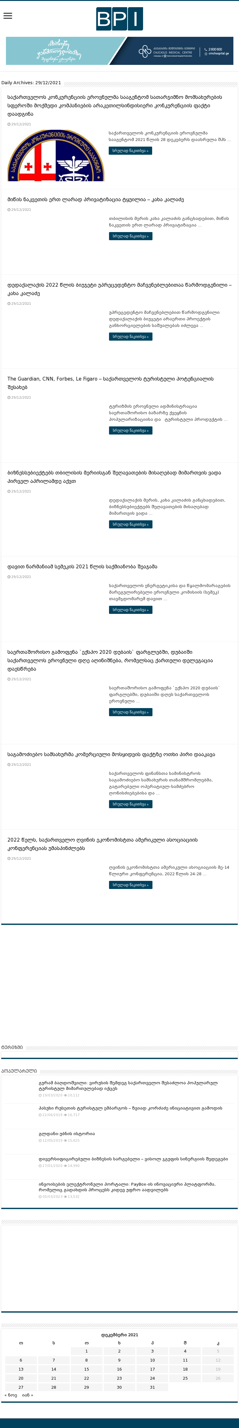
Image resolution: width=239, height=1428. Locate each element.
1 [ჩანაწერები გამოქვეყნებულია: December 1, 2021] (86, 1351)
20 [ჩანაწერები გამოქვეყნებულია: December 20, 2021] (20, 1378)
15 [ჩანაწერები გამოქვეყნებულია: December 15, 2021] (86, 1369)
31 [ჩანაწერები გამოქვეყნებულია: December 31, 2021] (152, 1387)
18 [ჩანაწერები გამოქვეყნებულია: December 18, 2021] (185, 1369)
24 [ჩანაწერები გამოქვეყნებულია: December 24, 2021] (152, 1378)
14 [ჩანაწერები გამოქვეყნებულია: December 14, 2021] (53, 1369)
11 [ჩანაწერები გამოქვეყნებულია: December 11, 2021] (185, 1360)
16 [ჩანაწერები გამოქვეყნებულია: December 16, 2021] (119, 1369)
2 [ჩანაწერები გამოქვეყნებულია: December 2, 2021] (119, 1351)
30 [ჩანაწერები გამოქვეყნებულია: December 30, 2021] (119, 1387)
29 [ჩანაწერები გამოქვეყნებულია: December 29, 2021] (86, 1387)
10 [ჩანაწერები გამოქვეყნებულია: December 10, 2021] (152, 1360)
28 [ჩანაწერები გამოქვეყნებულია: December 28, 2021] (53, 1387)
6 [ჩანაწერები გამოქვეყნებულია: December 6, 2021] (21, 1360)
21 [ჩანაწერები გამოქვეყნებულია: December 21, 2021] (53, 1378)
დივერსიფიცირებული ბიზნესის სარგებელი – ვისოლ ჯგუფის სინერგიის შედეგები (133, 1158)
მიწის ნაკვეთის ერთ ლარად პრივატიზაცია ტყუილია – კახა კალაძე (95, 199)
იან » (27, 1395)
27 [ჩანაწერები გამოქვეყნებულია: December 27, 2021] (20, 1387)
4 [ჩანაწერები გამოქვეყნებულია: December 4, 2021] (185, 1351)
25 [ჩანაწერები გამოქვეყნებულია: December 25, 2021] (185, 1378)
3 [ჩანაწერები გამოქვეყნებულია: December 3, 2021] (152, 1351)
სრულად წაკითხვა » (131, 150)
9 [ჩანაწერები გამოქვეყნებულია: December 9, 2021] (119, 1360)
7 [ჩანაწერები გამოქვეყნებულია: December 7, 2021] (53, 1360)
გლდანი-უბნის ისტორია (67, 1133)
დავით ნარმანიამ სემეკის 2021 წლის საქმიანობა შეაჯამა (84, 567)
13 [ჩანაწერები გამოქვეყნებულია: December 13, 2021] (20, 1369)
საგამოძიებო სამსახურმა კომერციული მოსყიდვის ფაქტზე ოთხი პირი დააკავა (111, 754)
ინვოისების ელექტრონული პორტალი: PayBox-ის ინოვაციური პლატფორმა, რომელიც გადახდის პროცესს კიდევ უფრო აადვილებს (127, 1187)
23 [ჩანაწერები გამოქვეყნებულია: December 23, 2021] (119, 1378)
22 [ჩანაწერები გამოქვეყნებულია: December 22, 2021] (86, 1378)
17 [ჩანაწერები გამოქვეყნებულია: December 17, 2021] (152, 1369)
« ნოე (10, 1395)
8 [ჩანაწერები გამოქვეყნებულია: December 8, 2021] (86, 1360)
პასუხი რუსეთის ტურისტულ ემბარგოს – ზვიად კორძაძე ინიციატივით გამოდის (130, 1108)
